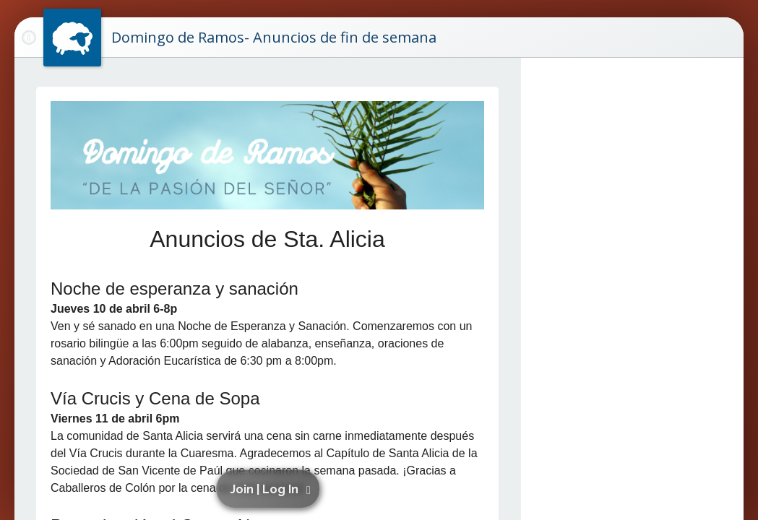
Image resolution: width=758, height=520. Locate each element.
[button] (270, 488)
